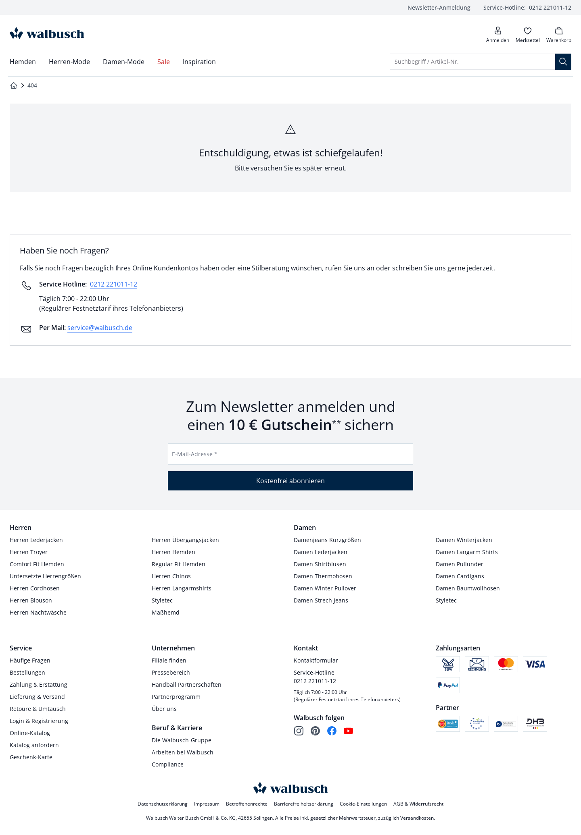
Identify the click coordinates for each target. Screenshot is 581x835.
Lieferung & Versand (37, 696)
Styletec (162, 600)
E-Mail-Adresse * (194, 454)
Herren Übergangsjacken (185, 540)
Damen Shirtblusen (320, 564)
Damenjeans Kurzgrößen (327, 540)
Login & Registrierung (39, 721)
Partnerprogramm (176, 696)
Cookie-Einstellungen (363, 803)
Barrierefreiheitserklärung (303, 803)
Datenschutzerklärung (163, 803)
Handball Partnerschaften (187, 684)
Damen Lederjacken (320, 552)
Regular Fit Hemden (178, 564)
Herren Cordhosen (35, 588)
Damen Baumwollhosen (468, 588)
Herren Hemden (173, 552)
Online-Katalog (30, 733)
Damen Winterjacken (464, 540)
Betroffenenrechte (247, 803)
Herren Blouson (31, 600)
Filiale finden (169, 660)
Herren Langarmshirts (181, 588)
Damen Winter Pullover (325, 588)
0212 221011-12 (527, 7)
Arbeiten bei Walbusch (182, 752)
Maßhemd (166, 612)
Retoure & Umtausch (38, 708)
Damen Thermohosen (323, 576)
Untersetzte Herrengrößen (45, 576)
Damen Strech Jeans (321, 600)
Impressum (206, 803)
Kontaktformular (316, 660)
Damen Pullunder (459, 564)
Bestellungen (27, 672)
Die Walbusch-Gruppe (181, 740)
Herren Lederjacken (36, 540)
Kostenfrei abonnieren (290, 480)
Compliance (168, 764)
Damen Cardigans (460, 576)
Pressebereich (171, 672)
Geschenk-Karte (31, 757)
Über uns (164, 708)
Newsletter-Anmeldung (439, 7)
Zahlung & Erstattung (38, 684)
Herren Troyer (29, 552)
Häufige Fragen (30, 660)
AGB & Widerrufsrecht (418, 803)
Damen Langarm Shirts (467, 552)
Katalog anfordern (34, 745)
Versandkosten (417, 817)
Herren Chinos (171, 576)
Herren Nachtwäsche (38, 612)
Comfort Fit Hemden (37, 564)
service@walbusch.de (99, 327)
